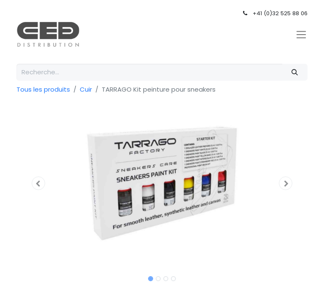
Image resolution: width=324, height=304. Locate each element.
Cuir (86, 89)
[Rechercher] (295, 72)
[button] (38, 183)
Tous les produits (43, 89)
